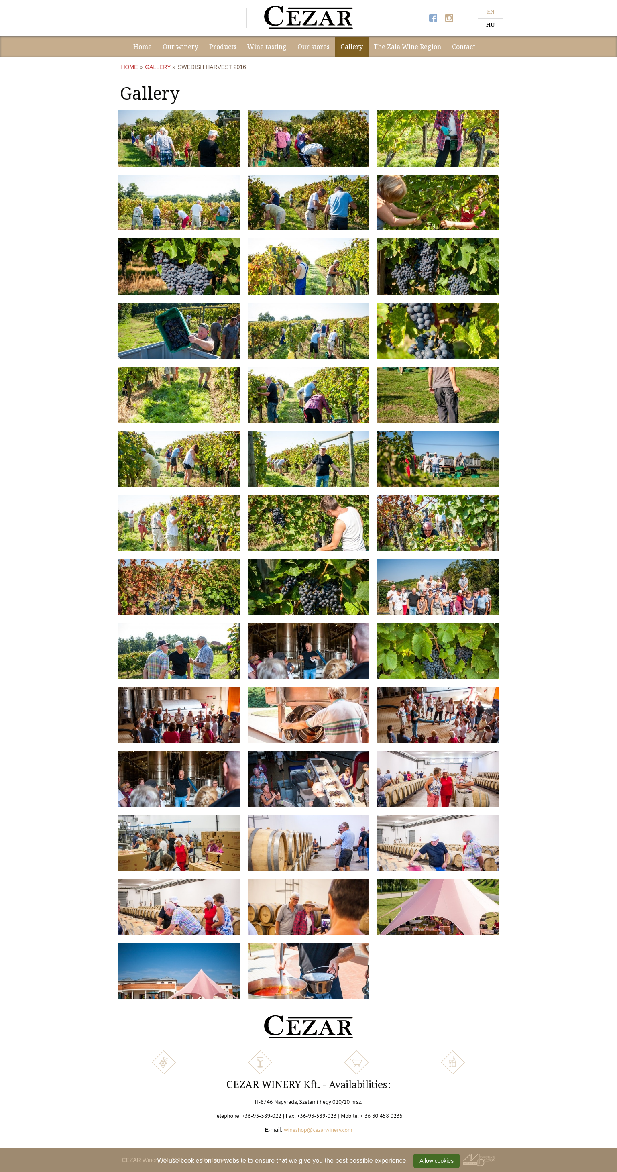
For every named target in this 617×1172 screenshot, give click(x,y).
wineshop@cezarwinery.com (318, 1129)
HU (490, 25)
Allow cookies (436, 1161)
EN (491, 11)
